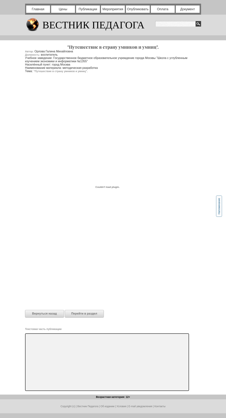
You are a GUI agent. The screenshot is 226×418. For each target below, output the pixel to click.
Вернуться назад (44, 313)
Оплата (162, 9)
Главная (38, 9)
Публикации (88, 9)
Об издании (107, 406)
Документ (187, 9)
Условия (121, 406)
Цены (63, 9)
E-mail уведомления (140, 406)
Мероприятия (112, 9)
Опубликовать (138, 9)
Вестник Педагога (88, 406)
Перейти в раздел (84, 313)
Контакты (159, 406)
